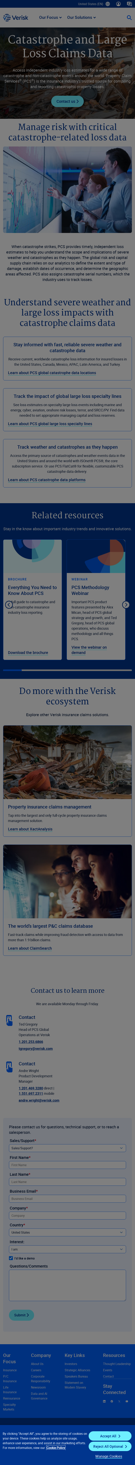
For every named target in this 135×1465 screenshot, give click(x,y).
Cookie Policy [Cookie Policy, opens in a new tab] (56, 1448)
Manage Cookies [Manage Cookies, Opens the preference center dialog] (108, 1456)
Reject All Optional (108, 1446)
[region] (67, 1445)
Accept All (108, 1436)
